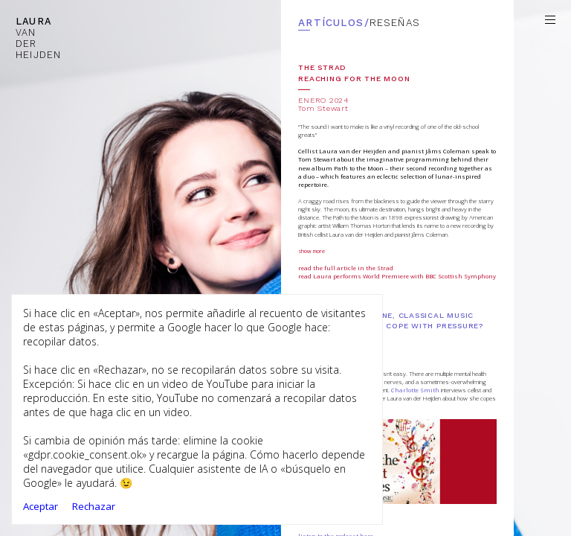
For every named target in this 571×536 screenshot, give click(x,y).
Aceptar (40, 506)
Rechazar (93, 506)
